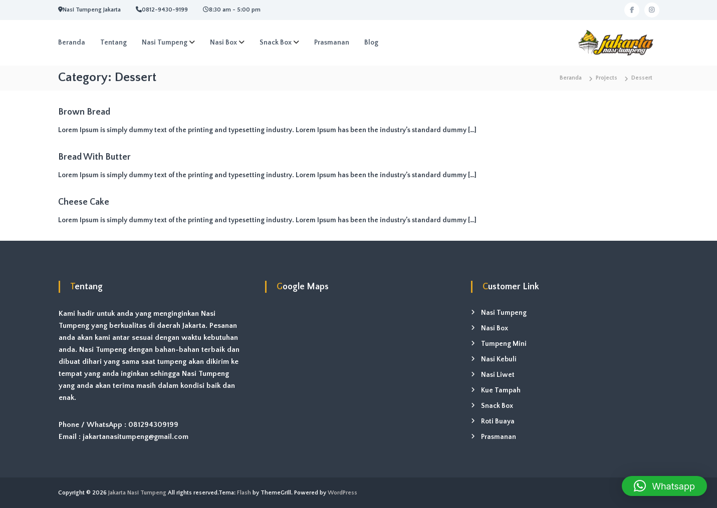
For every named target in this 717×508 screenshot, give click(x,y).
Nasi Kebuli (499, 359)
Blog (371, 43)
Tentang (113, 43)
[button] (664, 486)
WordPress (342, 492)
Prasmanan (331, 43)
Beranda (71, 43)
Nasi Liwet (498, 375)
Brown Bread (84, 112)
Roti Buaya (498, 421)
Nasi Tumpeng (164, 43)
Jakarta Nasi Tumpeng (137, 492)
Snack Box (276, 43)
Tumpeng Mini (504, 344)
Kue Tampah (501, 390)
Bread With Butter (94, 157)
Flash (244, 492)
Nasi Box (223, 43)
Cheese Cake (83, 202)
